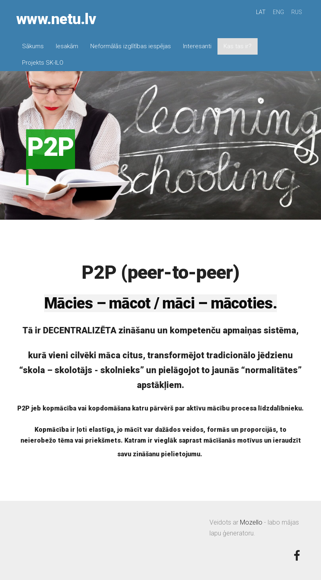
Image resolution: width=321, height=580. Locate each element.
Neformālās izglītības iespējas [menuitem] (130, 46)
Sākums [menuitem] (33, 46)
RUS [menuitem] (296, 12)
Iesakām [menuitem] (67, 46)
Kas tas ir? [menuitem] (237, 46)
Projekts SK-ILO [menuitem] (42, 62)
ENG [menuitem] (278, 12)
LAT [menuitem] (261, 12)
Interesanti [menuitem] (197, 46)
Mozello (251, 522)
